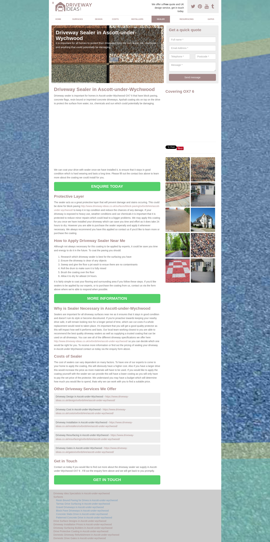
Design (98, 19)
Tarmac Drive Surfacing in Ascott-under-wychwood (83, 503)
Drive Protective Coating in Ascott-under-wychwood (81, 531)
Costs (115, 19)
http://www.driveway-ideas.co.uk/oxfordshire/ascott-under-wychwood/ (91, 341)
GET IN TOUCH (107, 480)
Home (58, 19)
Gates (211, 19)
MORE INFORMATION (107, 298)
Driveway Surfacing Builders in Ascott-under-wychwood (83, 527)
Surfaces (77, 19)
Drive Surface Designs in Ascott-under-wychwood (80, 521)
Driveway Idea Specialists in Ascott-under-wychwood (82, 493)
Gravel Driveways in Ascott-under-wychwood (80, 507)
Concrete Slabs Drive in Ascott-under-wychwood (82, 514)
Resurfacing (187, 19)
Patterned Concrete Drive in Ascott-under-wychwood (84, 517)
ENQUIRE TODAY (107, 186)
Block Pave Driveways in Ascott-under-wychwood (82, 510)
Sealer (161, 19)
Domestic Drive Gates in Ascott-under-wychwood (80, 538)
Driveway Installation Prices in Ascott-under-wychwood (83, 524)
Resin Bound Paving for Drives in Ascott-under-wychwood (87, 500)
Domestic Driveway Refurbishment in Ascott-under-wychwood (86, 534)
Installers (137, 19)
